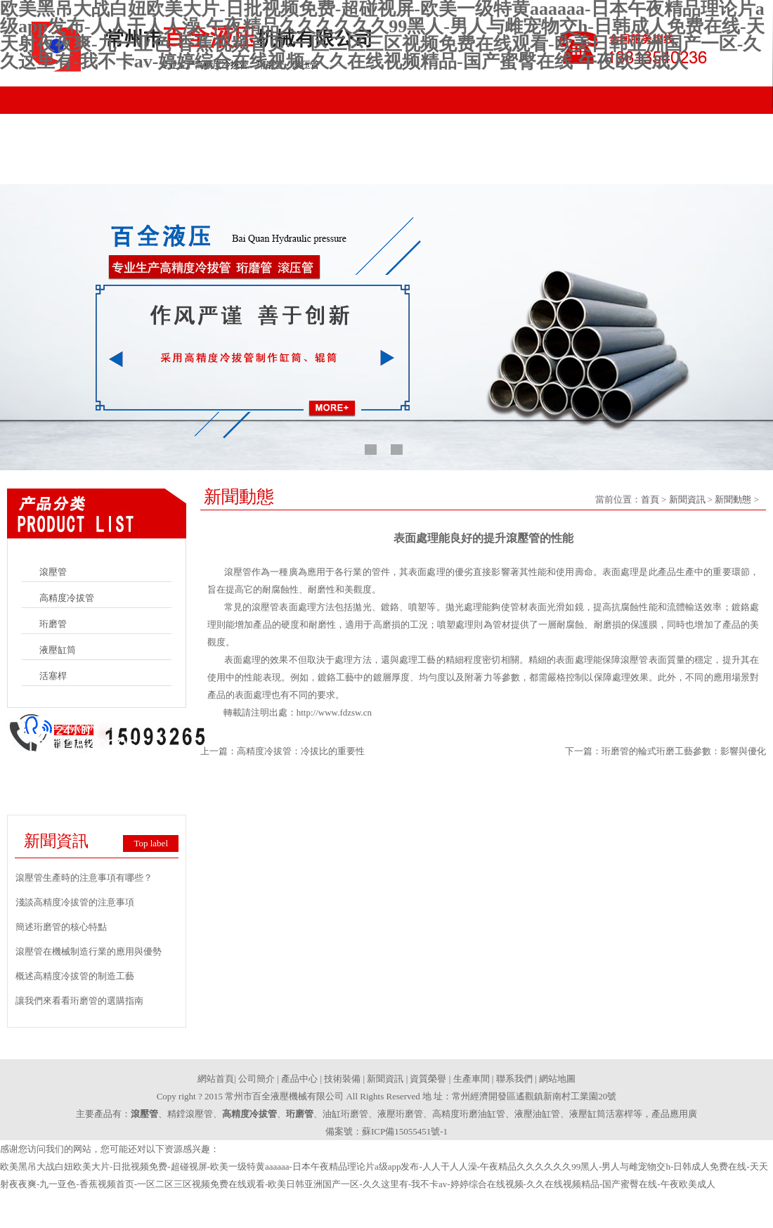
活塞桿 (53, 676)
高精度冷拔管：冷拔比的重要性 (301, 751)
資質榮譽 (530, 170)
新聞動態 (733, 499)
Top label (151, 843)
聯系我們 (722, 170)
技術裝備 (337, 170)
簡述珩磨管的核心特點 (61, 927)
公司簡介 (145, 170)
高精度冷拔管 (66, 598)
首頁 (650, 499)
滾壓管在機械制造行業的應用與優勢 (88, 951)
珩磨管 (53, 624)
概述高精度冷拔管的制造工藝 (74, 976)
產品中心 (241, 170)
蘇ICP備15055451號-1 (405, 1131)
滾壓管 (53, 572)
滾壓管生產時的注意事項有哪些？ (83, 877)
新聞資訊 (434, 170)
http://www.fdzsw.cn (334, 712)
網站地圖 (557, 1078)
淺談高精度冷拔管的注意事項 (74, 902)
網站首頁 (48, 170)
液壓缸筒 (57, 650)
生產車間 (626, 170)
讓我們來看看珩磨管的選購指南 (79, 1000)
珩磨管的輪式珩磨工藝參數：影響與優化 (684, 751)
